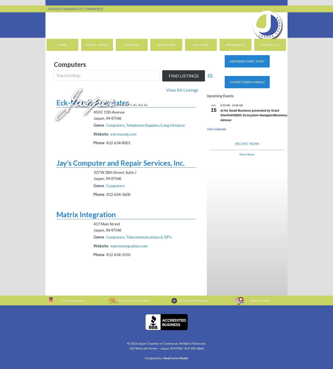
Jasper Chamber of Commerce (267, 25)
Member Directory (247, 61)
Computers (115, 125)
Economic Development (193, 300)
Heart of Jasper (260, 300)
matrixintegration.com (128, 246)
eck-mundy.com (123, 134)
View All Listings (182, 90)
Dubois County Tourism (133, 300)
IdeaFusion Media (175, 358)
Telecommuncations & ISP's (149, 237)
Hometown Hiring (247, 82)
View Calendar (216, 129)
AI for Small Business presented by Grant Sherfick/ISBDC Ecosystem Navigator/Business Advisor (253, 115)
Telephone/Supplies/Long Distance (155, 125)
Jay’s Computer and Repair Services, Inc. (120, 163)
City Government (72, 300)
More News (247, 154)
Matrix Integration (86, 214)
